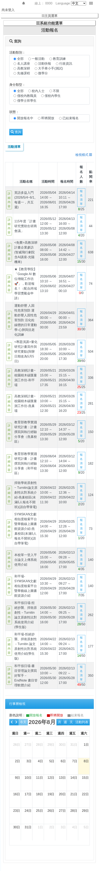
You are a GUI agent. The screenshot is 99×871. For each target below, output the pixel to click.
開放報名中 (25, 118)
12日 (51, 777)
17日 (28, 794)
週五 (72, 733)
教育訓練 (59, 58)
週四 (61, 733)
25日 (39, 810)
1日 (86, 744)
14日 (73, 777)
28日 (39, 744)
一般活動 (38, 58)
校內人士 (38, 91)
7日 (74, 761)
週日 (15, 733)
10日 (28, 777)
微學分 (43, 73)
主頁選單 (51, 15)
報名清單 (81, 197)
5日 (51, 761)
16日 (16, 794)
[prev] (11, 722)
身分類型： (17, 84)
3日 (28, 761)
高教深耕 (23, 68)
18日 (39, 794)
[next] (16, 722)
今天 (23, 722)
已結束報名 (71, 118)
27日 (28, 744)
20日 (62, 794)
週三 (49, 733)
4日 (40, 761)
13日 (62, 777)
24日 (28, 810)
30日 (62, 744)
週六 (84, 733)
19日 (51, 794)
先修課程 (23, 73)
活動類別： (17, 52)
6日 (63, 761)
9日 (17, 777)
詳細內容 (9, 200)
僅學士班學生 (26, 100)
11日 (39, 777)
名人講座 (23, 63)
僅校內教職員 (26, 95)
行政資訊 (65, 63)
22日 (85, 794)
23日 (16, 810)
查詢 (16, 132)
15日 (85, 777)
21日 (73, 794)
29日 (51, 744)
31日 (73, 744)
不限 (56, 91)
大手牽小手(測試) (50, 68)
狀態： (14, 112)
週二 (38, 733)
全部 (20, 58)
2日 (17, 761)
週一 (26, 733)
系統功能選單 (51, 23)
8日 (86, 761)
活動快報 (44, 63)
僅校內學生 (53, 95)
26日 (16, 744)
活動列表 (81, 722)
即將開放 (47, 118)
